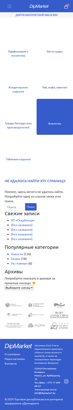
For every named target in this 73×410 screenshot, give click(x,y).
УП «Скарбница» (23, 220)
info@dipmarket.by (44, 393)
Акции (15, 258)
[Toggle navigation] (9, 6)
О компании (12, 354)
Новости (17, 254)
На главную (19, 263)
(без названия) (22, 225)
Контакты (11, 363)
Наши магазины (15, 358)
